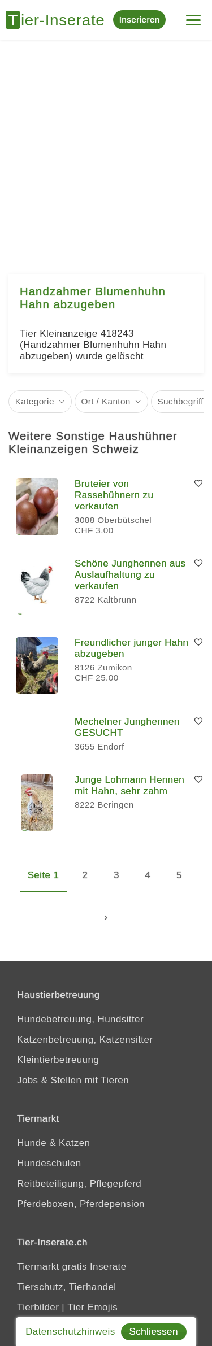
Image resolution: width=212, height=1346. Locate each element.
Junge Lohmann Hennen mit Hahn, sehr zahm (129, 785)
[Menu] (193, 15)
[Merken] (198, 484)
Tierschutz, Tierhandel (66, 1287)
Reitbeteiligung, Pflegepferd (79, 1183)
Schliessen (153, 1331)
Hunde (31, 1143)
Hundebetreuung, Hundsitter (80, 1019)
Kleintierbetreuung (58, 1060)
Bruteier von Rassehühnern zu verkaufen (114, 495)
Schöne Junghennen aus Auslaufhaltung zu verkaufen (130, 574)
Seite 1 (43, 875)
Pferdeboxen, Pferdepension (81, 1204)
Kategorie (34, 401)
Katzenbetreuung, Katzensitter (85, 1039)
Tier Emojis (92, 1307)
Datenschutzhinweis (70, 1331)
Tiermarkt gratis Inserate (72, 1266)
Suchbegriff (180, 401)
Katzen (74, 1143)
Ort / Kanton (106, 401)
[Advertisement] (106, 151)
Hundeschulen (49, 1163)
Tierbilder (38, 1307)
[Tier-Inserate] (59, 20)
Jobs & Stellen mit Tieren (73, 1080)
